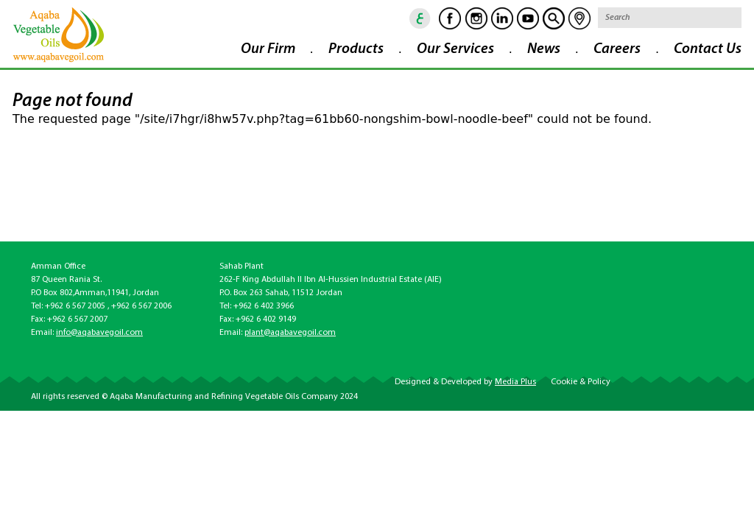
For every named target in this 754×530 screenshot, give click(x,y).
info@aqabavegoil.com (99, 332)
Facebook (440, 18)
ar (411, 18)
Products (356, 49)
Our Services (455, 49)
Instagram (467, 18)
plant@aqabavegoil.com (290, 332)
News (543, 49)
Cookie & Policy (580, 382)
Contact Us (707, 49)
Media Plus (515, 382)
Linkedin (493, 18)
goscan (544, 18)
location (570, 18)
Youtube (518, 18)
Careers (617, 49)
